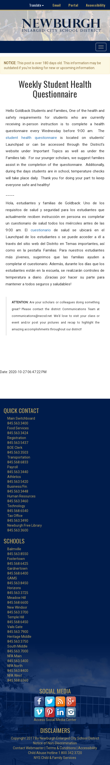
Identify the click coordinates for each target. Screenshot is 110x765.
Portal (73, 5)
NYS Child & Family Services (55, 758)
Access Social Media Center (55, 720)
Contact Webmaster (28, 748)
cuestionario (41, 230)
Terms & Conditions (61, 748)
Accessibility (95, 5)
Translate (36, 5)
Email (57, 5)
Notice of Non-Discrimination (55, 743)
